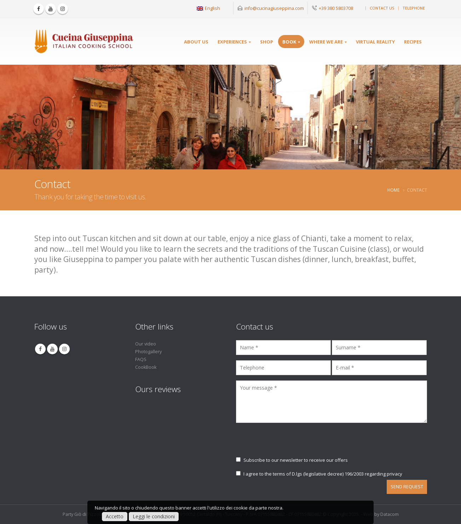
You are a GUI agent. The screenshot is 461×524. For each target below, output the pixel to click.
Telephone (414, 8)
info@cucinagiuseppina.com (274, 8)
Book (289, 42)
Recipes (413, 42)
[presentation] (290, 443)
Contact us (382, 8)
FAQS (140, 359)
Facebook (40, 349)
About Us (196, 42)
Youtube (52, 349)
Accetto (114, 516)
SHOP (266, 42)
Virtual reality (375, 42)
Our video (145, 344)
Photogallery (148, 352)
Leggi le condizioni (154, 516)
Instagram (64, 349)
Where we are (326, 42)
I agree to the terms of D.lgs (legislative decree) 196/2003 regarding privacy (319, 474)
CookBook (145, 367)
